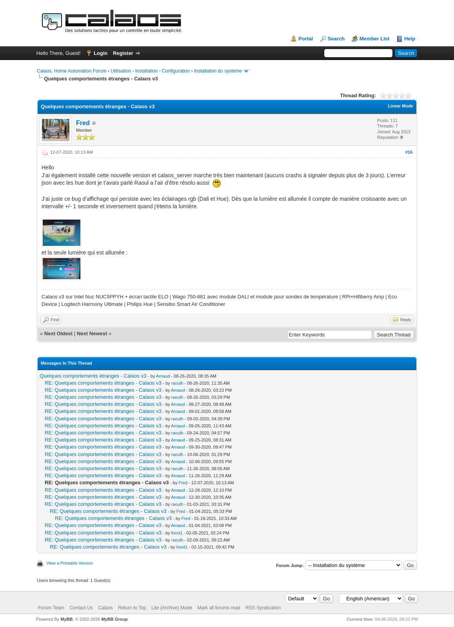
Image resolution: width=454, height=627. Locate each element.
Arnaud (163, 376)
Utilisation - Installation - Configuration (150, 71)
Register (123, 53)
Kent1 (177, 533)
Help (409, 39)
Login (100, 53)
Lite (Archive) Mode (171, 608)
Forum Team (51, 608)
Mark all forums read (218, 608)
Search (336, 39)
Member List (375, 39)
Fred (83, 123)
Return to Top (132, 608)
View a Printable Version (69, 563)
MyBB (66, 619)
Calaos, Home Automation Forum (71, 71)
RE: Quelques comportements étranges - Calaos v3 (103, 383)
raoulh (177, 383)
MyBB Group (114, 619)
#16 (408, 152)
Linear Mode (400, 106)
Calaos (105, 608)
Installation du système (218, 71)
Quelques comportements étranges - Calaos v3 (93, 376)
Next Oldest (58, 333)
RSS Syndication (263, 608)
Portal (305, 39)
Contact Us (81, 608)
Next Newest (92, 333)
